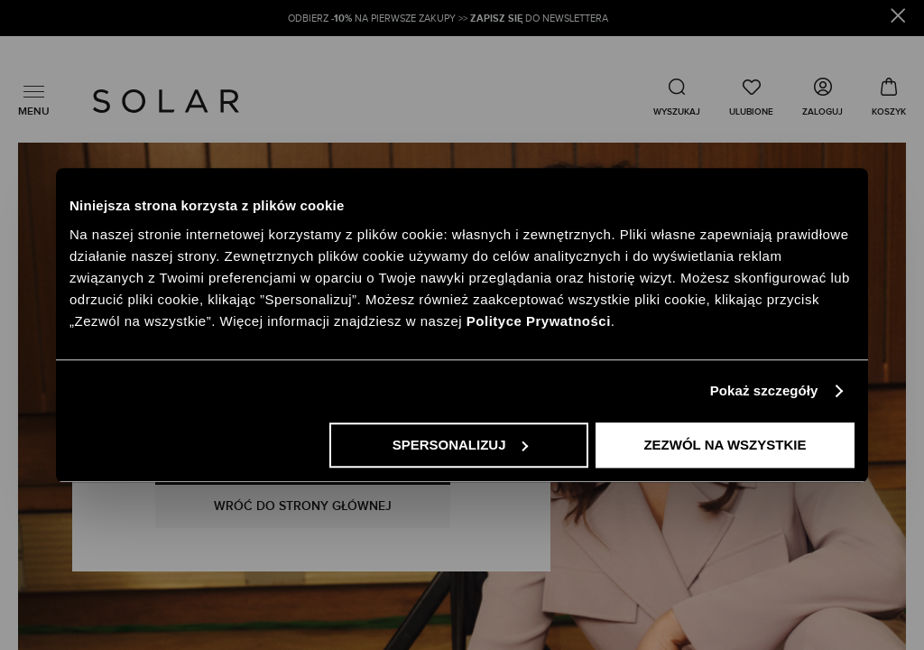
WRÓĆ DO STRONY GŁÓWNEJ (303, 506)
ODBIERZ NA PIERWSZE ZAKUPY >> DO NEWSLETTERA (449, 19)
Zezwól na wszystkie (724, 444)
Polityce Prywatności (539, 321)
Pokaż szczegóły (764, 390)
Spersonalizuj (460, 444)
